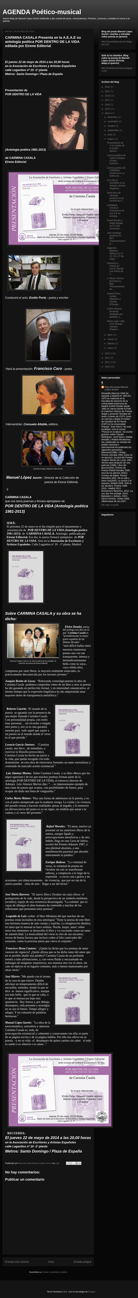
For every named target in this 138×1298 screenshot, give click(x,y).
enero (111, 348)
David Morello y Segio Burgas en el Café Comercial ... (115, 224)
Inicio (51, 1261)
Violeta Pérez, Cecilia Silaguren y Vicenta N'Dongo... (114, 299)
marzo (111, 339)
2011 (108, 362)
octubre (112, 126)
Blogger (91, 1291)
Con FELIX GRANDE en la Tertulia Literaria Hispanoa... (116, 184)
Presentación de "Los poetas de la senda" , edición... (115, 146)
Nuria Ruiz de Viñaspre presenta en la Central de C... (115, 196)
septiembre (113, 130)
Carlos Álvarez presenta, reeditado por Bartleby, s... (115, 312)
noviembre (113, 121)
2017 (108, 100)
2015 (108, 109)
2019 (108, 95)
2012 (108, 357)
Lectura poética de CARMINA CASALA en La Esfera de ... (116, 172)
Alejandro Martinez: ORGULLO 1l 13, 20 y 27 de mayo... (115, 253)
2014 (108, 113)
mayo (111, 139)
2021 (108, 91)
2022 (108, 87)
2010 (108, 366)
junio (110, 134)
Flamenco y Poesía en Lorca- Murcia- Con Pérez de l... (115, 268)
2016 (108, 104)
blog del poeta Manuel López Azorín (116, 388)
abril (110, 335)
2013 (108, 353)
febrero (111, 343)
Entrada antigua (82, 1261)
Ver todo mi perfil (109, 505)
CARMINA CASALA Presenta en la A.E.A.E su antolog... (115, 210)
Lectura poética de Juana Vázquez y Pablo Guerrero (116, 159)
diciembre (113, 117)
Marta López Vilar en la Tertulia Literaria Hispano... (116, 325)
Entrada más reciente (17, 1261)
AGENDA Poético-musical (42, 11)
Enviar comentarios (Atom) (54, 1272)
